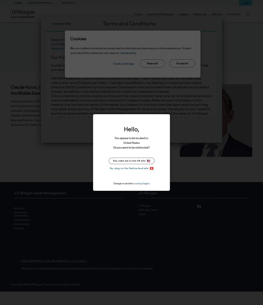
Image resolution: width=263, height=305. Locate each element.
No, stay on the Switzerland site (131, 168)
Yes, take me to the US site (131, 161)
